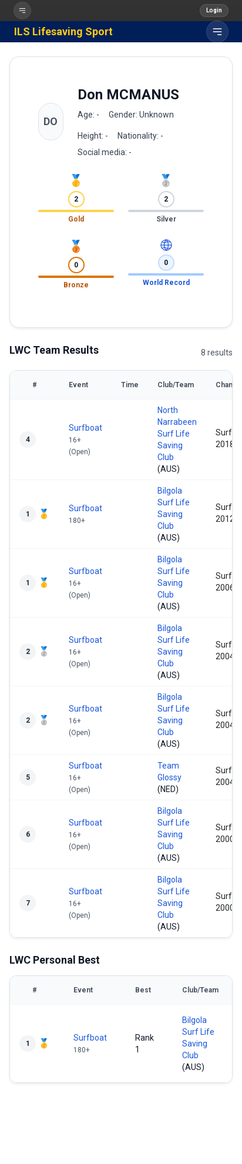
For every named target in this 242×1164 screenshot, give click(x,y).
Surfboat (85, 427)
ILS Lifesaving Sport (63, 31)
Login (214, 10)
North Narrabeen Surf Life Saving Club (177, 433)
